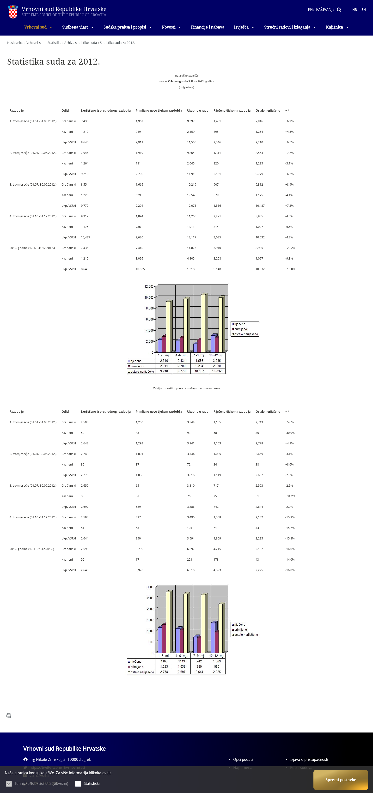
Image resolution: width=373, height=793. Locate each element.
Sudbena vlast (78, 27)
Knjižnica (337, 27)
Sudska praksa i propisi (128, 27)
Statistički (92, 783)
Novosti (171, 27)
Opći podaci (243, 759)
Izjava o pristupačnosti (309, 759)
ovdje (107, 773)
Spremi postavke (340, 780)
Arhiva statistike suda (80, 43)
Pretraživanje (321, 9)
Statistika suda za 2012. (117, 43)
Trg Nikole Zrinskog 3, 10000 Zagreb (57, 759)
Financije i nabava (207, 27)
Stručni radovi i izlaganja (290, 27)
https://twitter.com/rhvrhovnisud (153, 759)
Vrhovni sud (38, 27)
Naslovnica (15, 43)
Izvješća (244, 27)
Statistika (54, 43)
